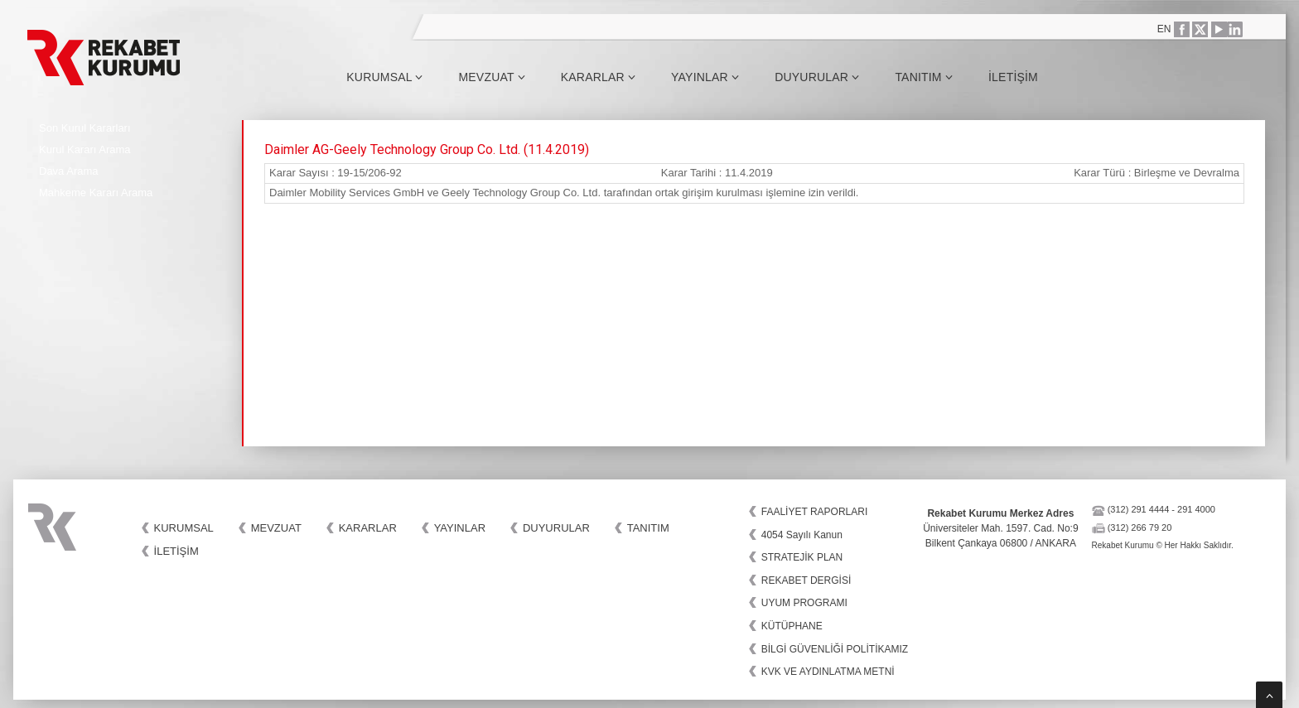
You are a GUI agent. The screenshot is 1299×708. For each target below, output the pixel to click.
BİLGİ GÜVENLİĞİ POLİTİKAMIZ (834, 649)
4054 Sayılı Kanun (802, 535)
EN (1164, 29)
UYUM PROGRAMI (804, 603)
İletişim (1013, 77)
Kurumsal (384, 77)
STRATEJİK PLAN (802, 557)
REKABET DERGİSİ (806, 580)
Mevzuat (491, 77)
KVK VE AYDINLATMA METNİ (828, 671)
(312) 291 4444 (1139, 509)
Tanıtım (924, 77)
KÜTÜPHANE (792, 626)
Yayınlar (705, 77)
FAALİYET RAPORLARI (814, 512)
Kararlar (598, 77)
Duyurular (817, 77)
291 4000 (1196, 509)
